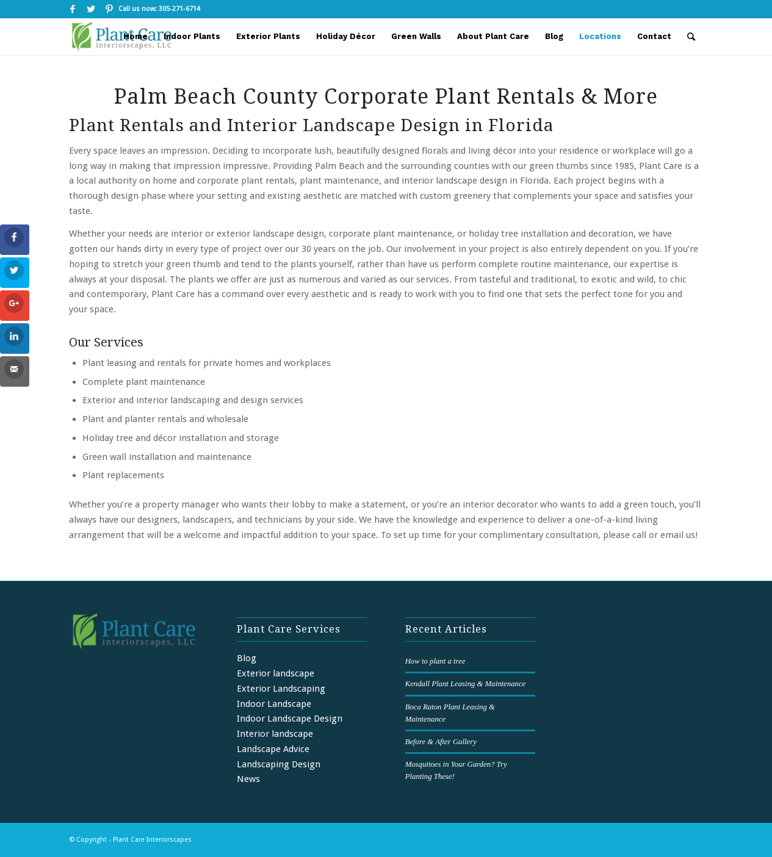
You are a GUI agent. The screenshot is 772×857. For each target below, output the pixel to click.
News (248, 778)
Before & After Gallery (441, 741)
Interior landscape (275, 733)
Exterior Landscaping (281, 688)
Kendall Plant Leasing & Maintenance (465, 684)
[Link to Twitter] (90, 9)
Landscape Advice (273, 749)
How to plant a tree (435, 661)
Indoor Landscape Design (289, 718)
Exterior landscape (275, 673)
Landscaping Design (278, 764)
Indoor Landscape (274, 703)
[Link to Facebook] (72, 9)
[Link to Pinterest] (109, 9)
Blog (246, 658)
